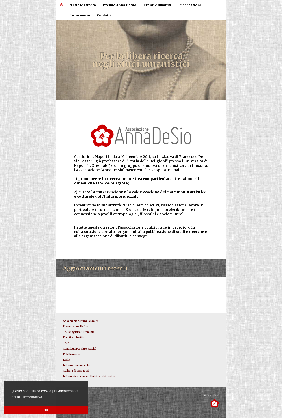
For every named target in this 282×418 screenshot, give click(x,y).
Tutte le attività (83, 5)
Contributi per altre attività (79, 348)
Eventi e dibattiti (157, 5)
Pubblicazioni (189, 5)
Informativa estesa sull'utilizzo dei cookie (89, 376)
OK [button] (45, 410)
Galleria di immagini (76, 370)
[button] (32, 397)
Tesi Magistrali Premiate (79, 332)
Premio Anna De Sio (119, 5)
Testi (66, 343)
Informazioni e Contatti (90, 15)
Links (66, 359)
